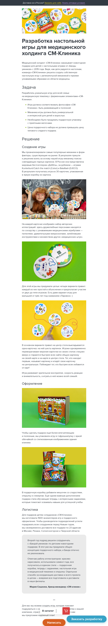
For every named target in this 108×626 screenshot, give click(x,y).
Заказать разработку (86, 619)
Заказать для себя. (53, 2)
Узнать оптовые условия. (73, 2)
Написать (54, 622)
